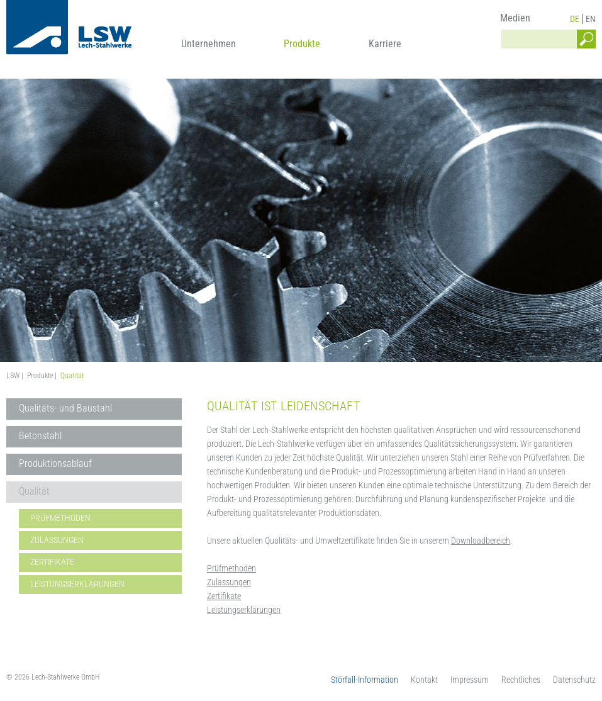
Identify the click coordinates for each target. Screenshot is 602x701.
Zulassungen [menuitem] (57, 540)
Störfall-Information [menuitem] (364, 680)
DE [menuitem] (574, 19)
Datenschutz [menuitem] (574, 680)
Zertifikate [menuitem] (52, 562)
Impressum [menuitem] (469, 680)
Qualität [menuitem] (34, 491)
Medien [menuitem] (515, 18)
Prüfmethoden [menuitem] (60, 518)
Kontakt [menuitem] (424, 680)
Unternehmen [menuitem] (208, 44)
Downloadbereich (480, 541)
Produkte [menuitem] (302, 44)
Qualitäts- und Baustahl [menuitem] (65, 408)
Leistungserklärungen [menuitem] (77, 584)
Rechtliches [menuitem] (520, 680)
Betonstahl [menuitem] (40, 436)
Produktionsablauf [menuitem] (55, 463)
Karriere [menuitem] (385, 44)
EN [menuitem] (591, 19)
